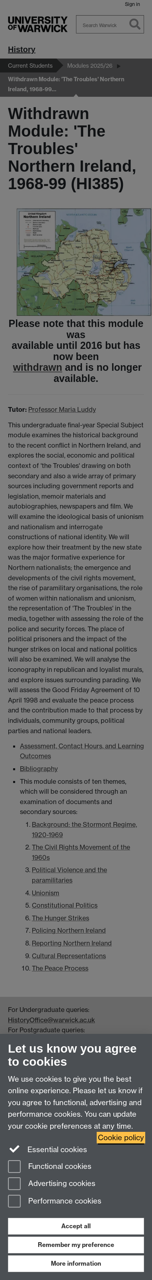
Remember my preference (76, 1245)
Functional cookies (50, 1167)
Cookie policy (121, 1137)
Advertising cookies (51, 1184)
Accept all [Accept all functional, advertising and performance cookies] (76, 1226)
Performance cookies (54, 1201)
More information (76, 1263)
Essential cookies (47, 1149)
